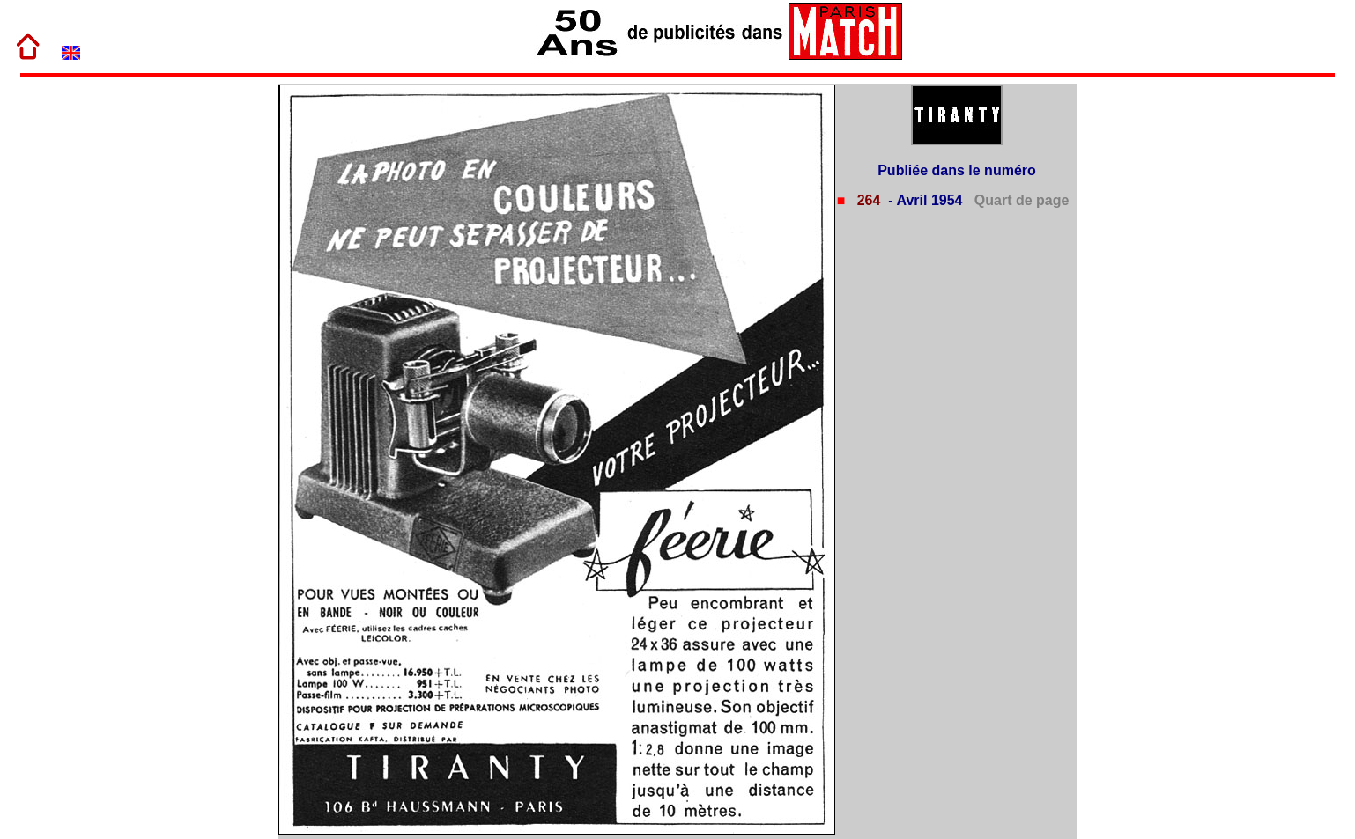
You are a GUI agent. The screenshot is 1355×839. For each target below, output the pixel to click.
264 (866, 200)
